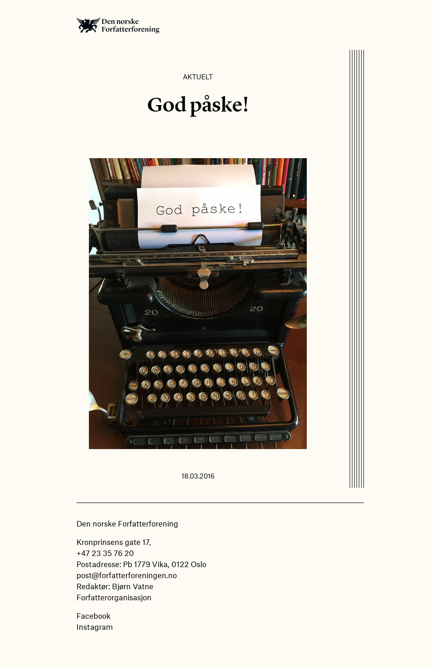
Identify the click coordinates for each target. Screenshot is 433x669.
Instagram (94, 626)
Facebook (93, 615)
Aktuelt (198, 76)
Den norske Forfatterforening (117, 25)
